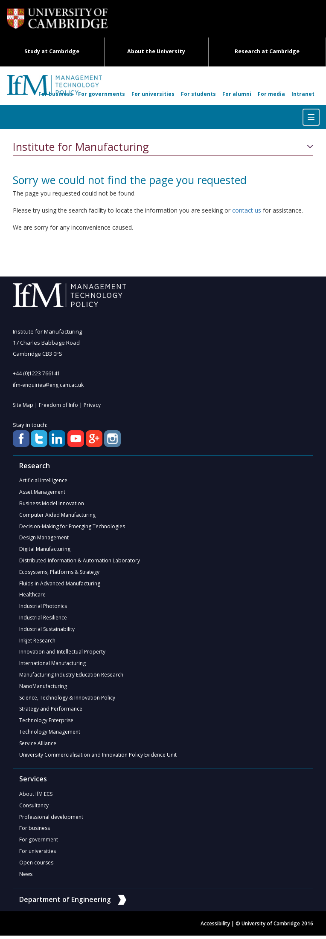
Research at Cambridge (267, 51)
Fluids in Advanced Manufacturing (59, 584)
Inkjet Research (37, 641)
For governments (101, 94)
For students (198, 94)
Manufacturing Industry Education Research (71, 676)
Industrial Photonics (43, 607)
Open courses (36, 865)
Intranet (302, 94)
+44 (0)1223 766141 (36, 373)
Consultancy (34, 808)
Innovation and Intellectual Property (62, 653)
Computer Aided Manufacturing (57, 515)
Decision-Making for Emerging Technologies (72, 526)
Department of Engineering (72, 902)
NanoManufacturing (43, 687)
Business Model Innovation (51, 503)
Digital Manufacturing (44, 549)
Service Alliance (37, 745)
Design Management (44, 538)
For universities (153, 94)
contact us (246, 210)
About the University (156, 51)
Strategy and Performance (50, 710)
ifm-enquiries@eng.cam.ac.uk (48, 385)
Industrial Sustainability (47, 630)
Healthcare (32, 595)
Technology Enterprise (46, 722)
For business (55, 94)
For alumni (236, 94)
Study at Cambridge (51, 51)
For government (38, 842)
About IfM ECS (35, 796)
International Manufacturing (52, 664)
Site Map (23, 405)
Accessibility (215, 926)
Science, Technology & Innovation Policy (67, 699)
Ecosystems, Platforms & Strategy (59, 572)
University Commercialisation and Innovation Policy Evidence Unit (98, 756)
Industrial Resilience (43, 618)
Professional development (51, 819)
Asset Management (42, 492)
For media (271, 94)
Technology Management (49, 733)
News (25, 877)
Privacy (92, 405)
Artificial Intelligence (43, 480)
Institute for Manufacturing (81, 147)
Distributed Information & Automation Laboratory (79, 561)
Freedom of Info (58, 405)
